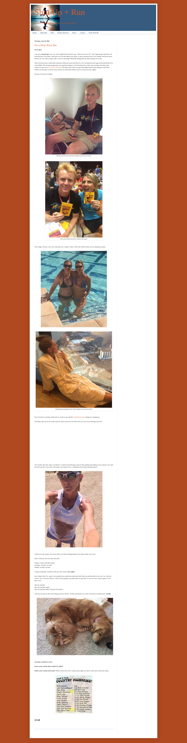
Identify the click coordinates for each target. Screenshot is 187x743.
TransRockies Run (79, 417)
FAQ (52, 33)
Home (35, 33)
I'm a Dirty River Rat (45, 45)
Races (74, 33)
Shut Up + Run (59, 12)
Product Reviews (63, 33)
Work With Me (94, 33)
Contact (82, 33)
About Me (43, 33)
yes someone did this (53, 67)
